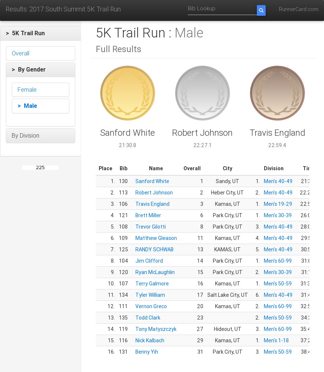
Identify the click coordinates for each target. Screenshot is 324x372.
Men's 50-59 (278, 283)
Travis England (152, 204)
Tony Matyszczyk (155, 329)
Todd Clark (147, 317)
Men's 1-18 (276, 340)
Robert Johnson (154, 192)
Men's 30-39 (278, 215)
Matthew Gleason (156, 238)
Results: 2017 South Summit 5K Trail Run (63, 9)
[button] (40, 33)
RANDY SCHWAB (154, 249)
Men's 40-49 (278, 181)
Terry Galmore (152, 283)
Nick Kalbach (149, 340)
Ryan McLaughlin (155, 272)
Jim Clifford (149, 261)
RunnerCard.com (298, 9)
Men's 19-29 (278, 204)
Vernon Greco (151, 306)
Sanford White (152, 181)
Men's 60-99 (278, 261)
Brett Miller (148, 215)
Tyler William (150, 295)
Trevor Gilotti (150, 226)
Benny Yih (146, 352)
